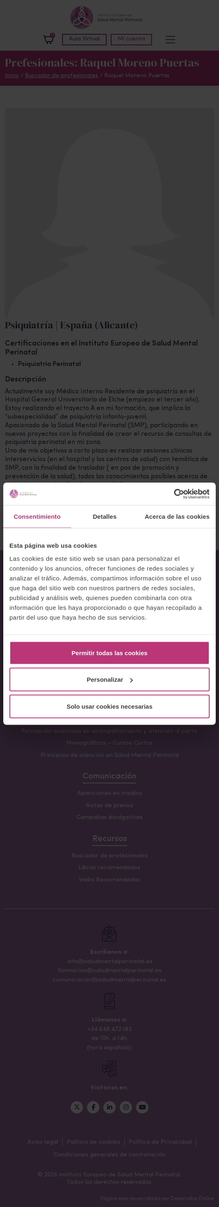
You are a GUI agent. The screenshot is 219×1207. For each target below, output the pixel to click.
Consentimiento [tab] (36, 516)
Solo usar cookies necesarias (109, 706)
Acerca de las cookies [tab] (177, 516)
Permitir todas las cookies (109, 652)
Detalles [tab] (104, 516)
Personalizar (110, 679)
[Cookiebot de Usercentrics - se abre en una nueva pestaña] (174, 494)
